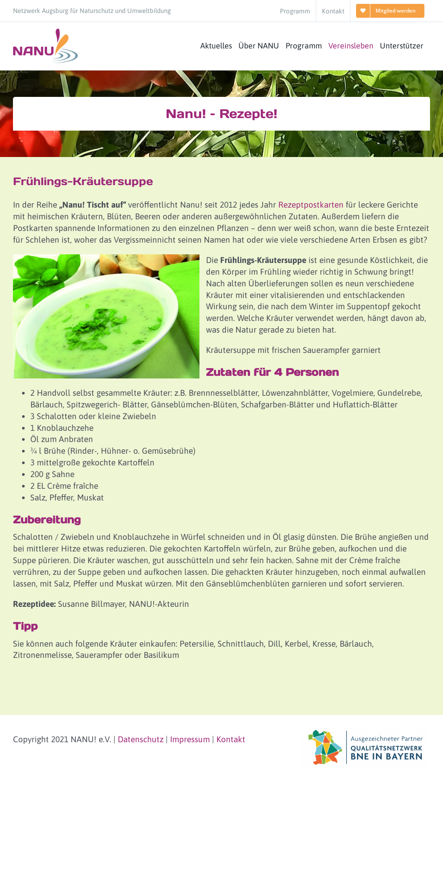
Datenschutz (141, 739)
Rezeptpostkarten (310, 204)
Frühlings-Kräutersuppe (83, 181)
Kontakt (230, 739)
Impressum (190, 739)
